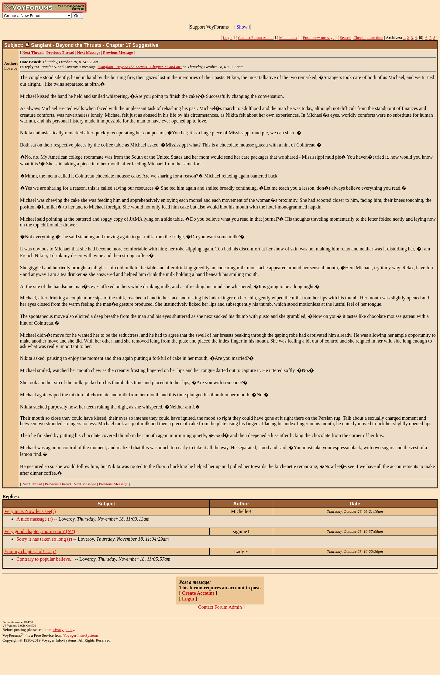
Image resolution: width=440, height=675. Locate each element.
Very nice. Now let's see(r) (30, 511)
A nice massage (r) (34, 519)
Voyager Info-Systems (80, 635)
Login (227, 37)
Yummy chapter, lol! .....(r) (30, 551)
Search (345, 37)
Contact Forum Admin (255, 37)
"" (140, 66)
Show (241, 26)
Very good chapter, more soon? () (39, 531)
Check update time (368, 37)
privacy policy (63, 629)
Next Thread (32, 484)
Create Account (198, 593)
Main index (288, 37)
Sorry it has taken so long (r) (44, 539)
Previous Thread (58, 484)
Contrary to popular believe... (45, 559)
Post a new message (319, 37)
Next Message (85, 484)
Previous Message (113, 484)
